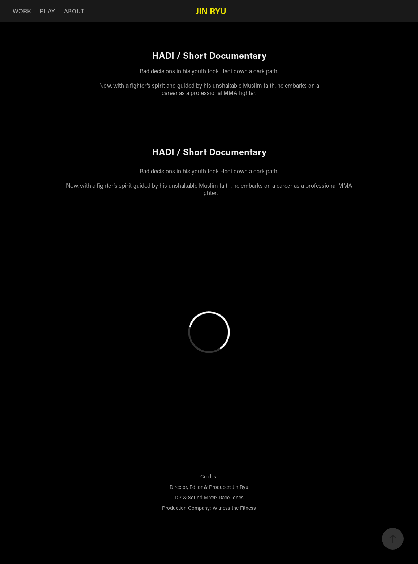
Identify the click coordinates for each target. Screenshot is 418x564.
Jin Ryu (211, 10)
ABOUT (74, 11)
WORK (22, 11)
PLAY (47, 11)
